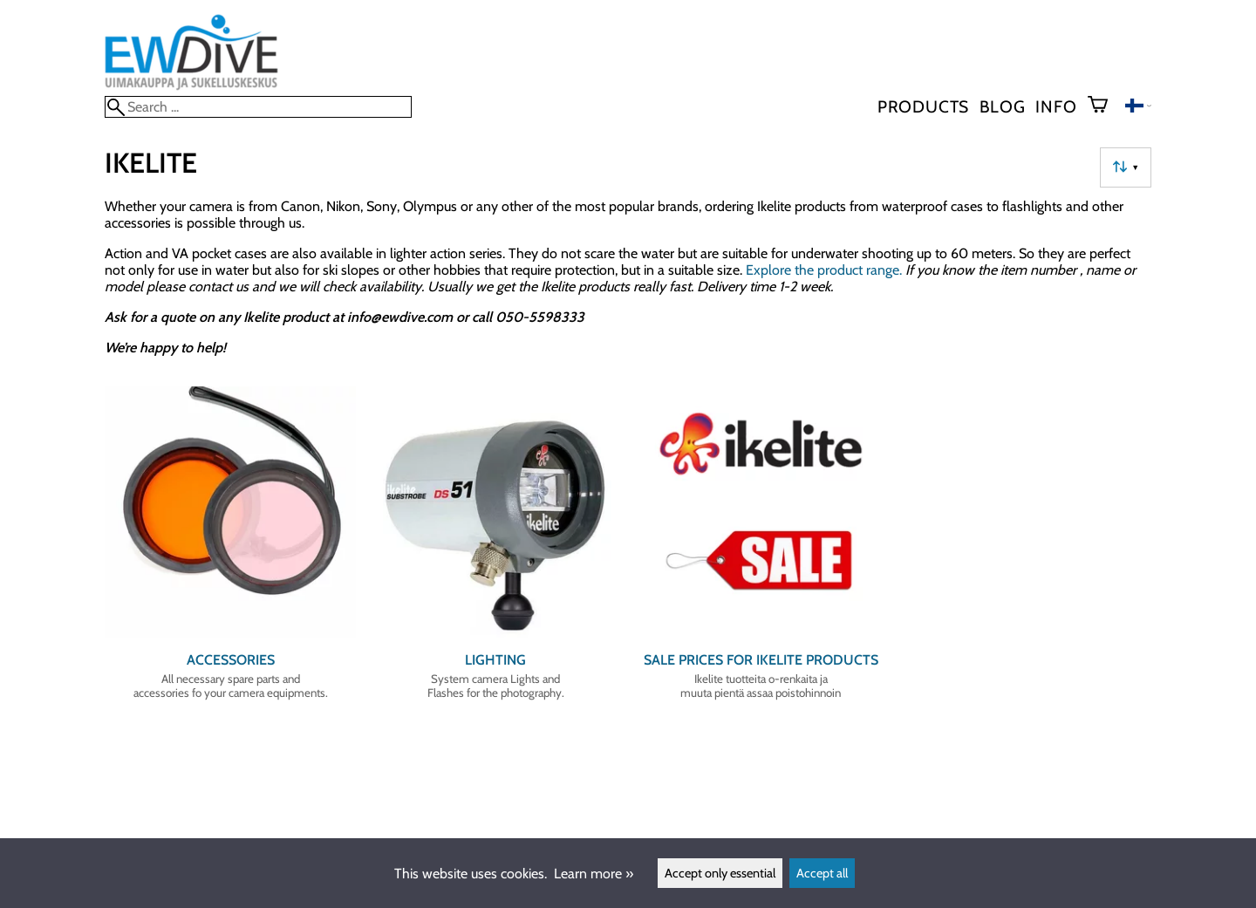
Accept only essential (720, 873)
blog (1002, 106)
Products (923, 106)
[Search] (258, 107)
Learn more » (593, 873)
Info (1055, 106)
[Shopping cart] (1105, 106)
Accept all (822, 873)
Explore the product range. (824, 270)
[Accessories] (230, 550)
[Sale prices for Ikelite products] (760, 550)
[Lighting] (495, 550)
